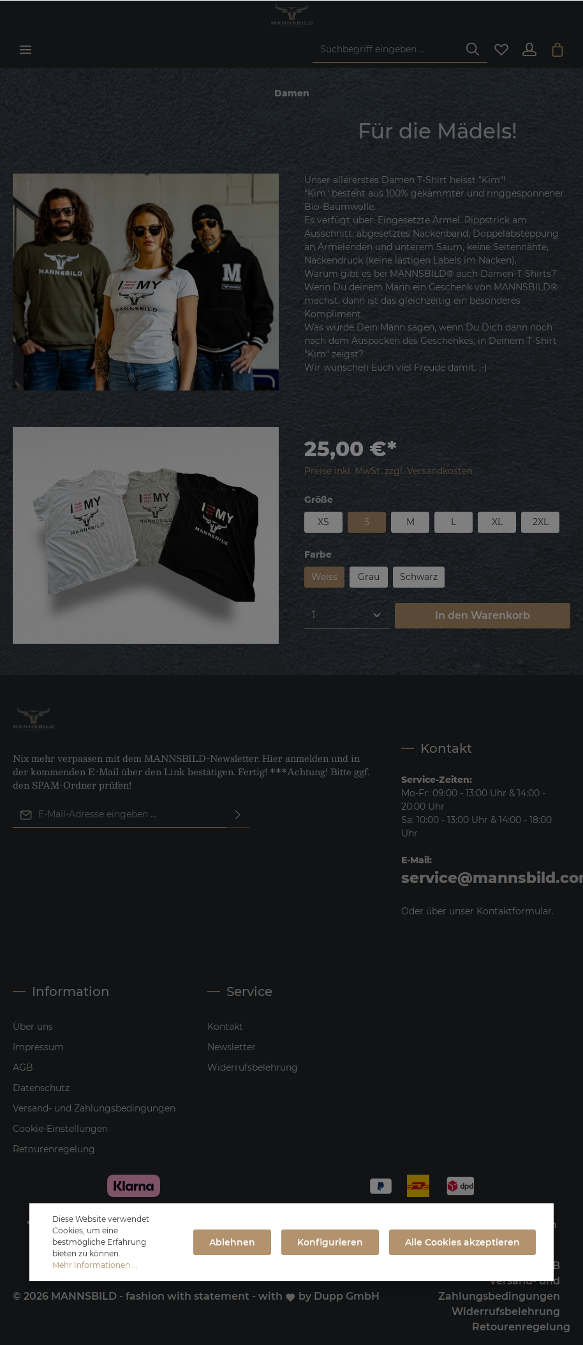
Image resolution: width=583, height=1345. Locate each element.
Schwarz (419, 577)
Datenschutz (41, 1088)
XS (323, 522)
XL (497, 522)
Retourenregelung (54, 1149)
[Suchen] (472, 50)
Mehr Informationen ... (95, 1265)
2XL (541, 522)
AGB (23, 1067)
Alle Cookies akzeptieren (462, 1242)
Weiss (324, 577)
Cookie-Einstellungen (60, 1128)
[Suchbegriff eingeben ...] (386, 50)
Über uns (33, 1026)
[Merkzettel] (501, 50)
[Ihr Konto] (529, 50)
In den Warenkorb (482, 615)
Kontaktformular (514, 911)
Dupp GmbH (347, 1296)
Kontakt (225, 1026)
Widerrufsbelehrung (252, 1067)
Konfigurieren (330, 1242)
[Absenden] (238, 815)
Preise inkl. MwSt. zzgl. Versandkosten (388, 471)
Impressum (38, 1047)
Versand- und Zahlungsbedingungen (94, 1108)
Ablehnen (232, 1242)
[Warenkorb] (557, 50)
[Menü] (25, 50)
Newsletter (231, 1047)
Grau (369, 577)
